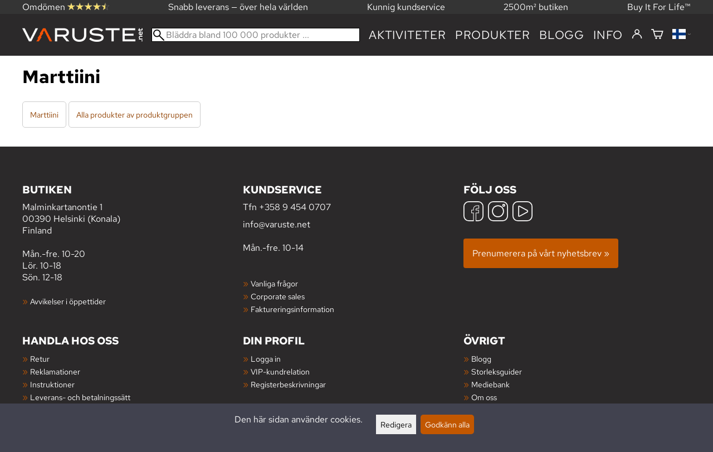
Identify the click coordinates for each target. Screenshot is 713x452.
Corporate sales (278, 296)
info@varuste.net (276, 224)
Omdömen (65, 7)
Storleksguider (496, 371)
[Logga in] (637, 34)
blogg (561, 34)
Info (608, 34)
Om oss (484, 397)
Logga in (266, 358)
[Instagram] (498, 212)
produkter (492, 34)
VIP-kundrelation (280, 371)
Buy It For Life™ (659, 7)
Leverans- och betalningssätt (80, 397)
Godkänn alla (447, 424)
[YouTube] (522, 212)
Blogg (481, 358)
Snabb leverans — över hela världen (238, 7)
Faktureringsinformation (292, 309)
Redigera (396, 424)
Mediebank (490, 384)
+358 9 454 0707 (295, 207)
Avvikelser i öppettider (68, 301)
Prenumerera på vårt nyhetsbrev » (540, 253)
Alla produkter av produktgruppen (134, 114)
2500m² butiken (536, 7)
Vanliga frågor (274, 283)
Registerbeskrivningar (288, 384)
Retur (40, 358)
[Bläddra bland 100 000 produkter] (256, 35)
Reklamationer (55, 371)
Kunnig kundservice (406, 7)
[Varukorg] (657, 35)
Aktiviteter (407, 34)
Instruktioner (52, 384)
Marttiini (44, 114)
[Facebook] (473, 212)
